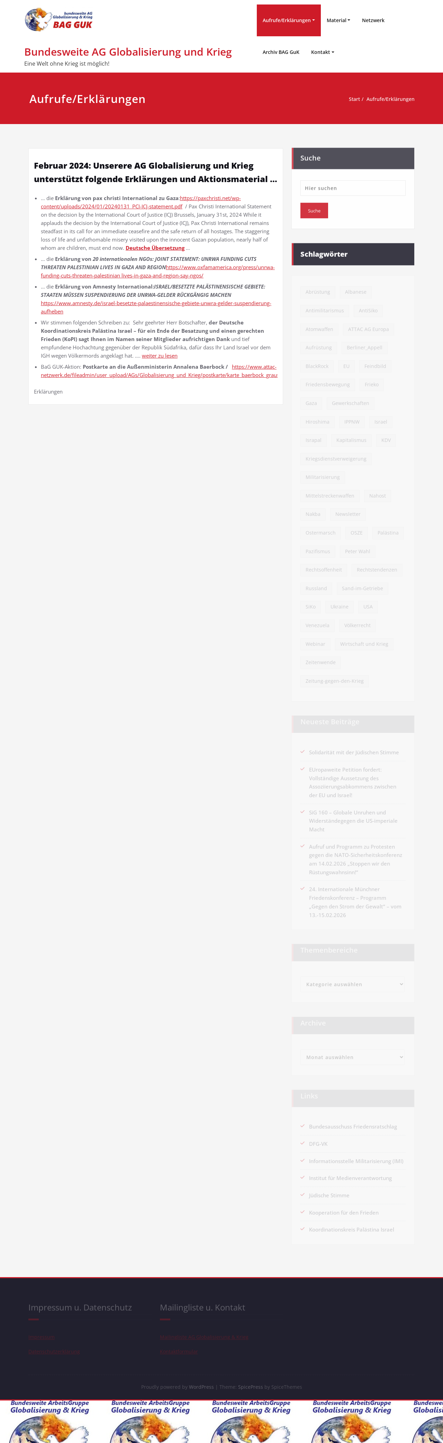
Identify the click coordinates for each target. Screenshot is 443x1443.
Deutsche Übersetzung (155, 247)
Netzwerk (373, 20)
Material (336, 20)
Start (342, 99)
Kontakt (320, 52)
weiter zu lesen (160, 355)
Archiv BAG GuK (281, 52)
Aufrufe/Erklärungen (287, 20)
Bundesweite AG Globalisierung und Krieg (128, 52)
